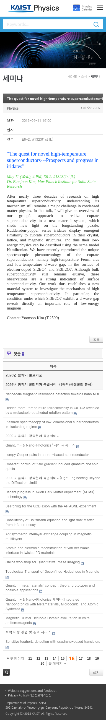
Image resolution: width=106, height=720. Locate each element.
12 (38, 658)
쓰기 (96, 672)
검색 (6, 672)
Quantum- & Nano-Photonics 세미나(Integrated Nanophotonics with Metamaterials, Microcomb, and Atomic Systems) (52, 604)
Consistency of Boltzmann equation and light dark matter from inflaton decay (50, 522)
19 (97, 658)
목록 (96, 339)
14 (54, 658)
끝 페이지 (57, 663)
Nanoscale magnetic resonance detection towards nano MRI (52, 393)
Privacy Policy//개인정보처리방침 (29, 695)
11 (30, 658)
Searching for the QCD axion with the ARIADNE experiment (51, 506)
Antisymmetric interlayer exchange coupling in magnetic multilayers (49, 536)
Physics (13, 108)
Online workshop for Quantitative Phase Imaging (43, 561)
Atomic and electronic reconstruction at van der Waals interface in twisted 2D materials (47, 550)
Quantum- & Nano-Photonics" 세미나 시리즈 (40, 445)
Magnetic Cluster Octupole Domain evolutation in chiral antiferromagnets (48, 620)
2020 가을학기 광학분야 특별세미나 (33, 435)
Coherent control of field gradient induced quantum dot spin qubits (52, 466)
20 (42, 663)
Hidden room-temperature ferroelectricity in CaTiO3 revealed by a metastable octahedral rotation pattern (52, 410)
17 (80, 658)
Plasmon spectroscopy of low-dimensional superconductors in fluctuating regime (52, 424)
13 (46, 658)
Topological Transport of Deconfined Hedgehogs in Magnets (52, 571)
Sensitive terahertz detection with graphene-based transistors (53, 641)
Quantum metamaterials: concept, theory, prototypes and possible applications (50, 587)
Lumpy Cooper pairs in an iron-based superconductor (47, 454)
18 (89, 658)
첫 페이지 (15, 658)
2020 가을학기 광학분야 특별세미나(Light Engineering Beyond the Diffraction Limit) (53, 480)
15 (62, 658)
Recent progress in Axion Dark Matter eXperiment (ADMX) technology (50, 494)
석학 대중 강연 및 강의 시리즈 (28, 631)
